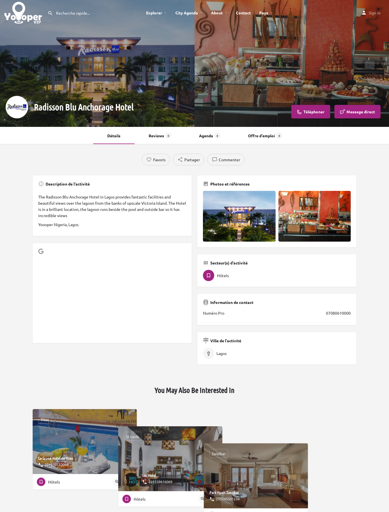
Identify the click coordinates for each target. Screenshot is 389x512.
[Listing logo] (17, 107)
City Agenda (186, 12)
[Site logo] (23, 11)
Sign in (375, 12)
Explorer (154, 12)
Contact (243, 12)
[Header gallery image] (97, 63)
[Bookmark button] (128, 481)
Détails (113, 135)
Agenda (209, 135)
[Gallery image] (239, 216)
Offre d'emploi (265, 135)
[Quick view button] (117, 481)
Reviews (160, 135)
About (217, 12)
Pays (263, 12)
